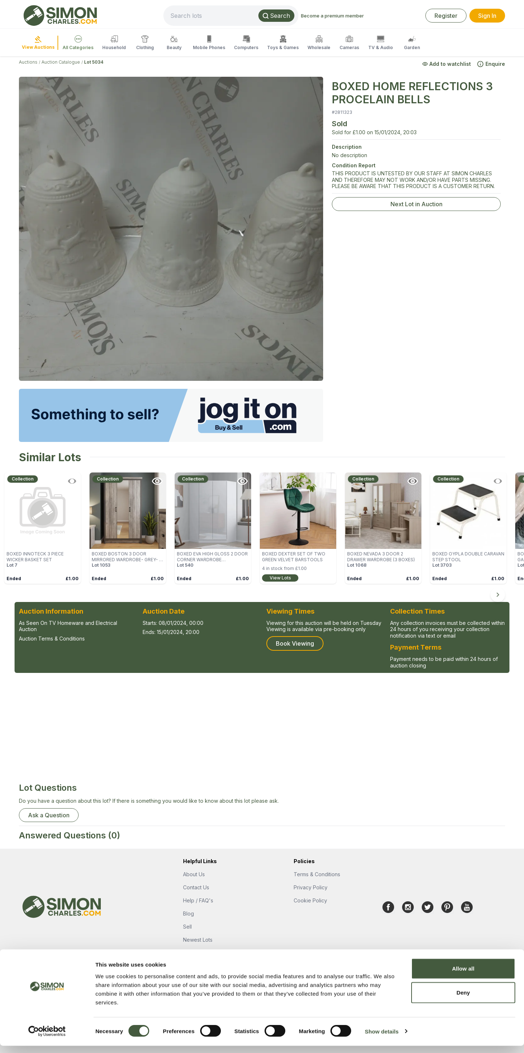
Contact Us (196, 887)
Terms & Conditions (317, 874)
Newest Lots (198, 940)
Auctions (28, 62)
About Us (194, 874)
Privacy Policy (311, 887)
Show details (382, 1039)
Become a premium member (356, 16)
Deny (463, 1000)
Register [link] (445, 15)
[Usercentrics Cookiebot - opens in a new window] (47, 1038)
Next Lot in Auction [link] (416, 204)
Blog (188, 913)
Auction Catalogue (60, 62)
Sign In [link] (487, 15)
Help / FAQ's (198, 900)
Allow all (463, 976)
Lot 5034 (93, 62)
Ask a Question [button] (49, 815)
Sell (187, 927)
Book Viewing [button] (295, 643)
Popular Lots (198, 953)
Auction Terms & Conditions (52, 638)
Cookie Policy (310, 900)
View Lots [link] (280, 578)
